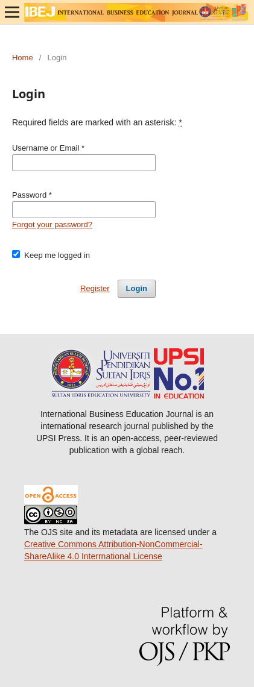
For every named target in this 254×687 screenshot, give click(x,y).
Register (94, 288)
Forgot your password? (52, 224)
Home (22, 57)
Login (136, 288)
